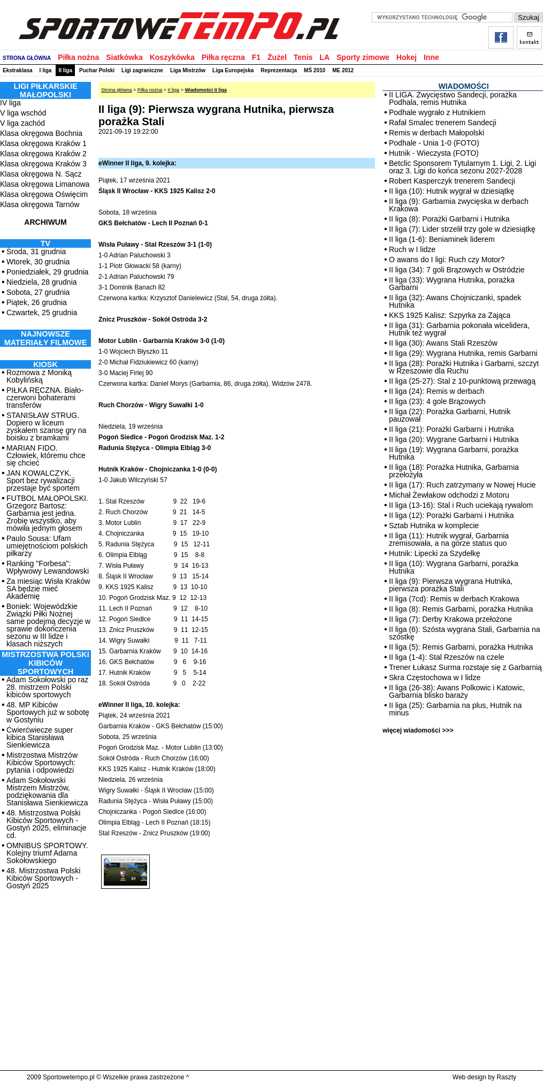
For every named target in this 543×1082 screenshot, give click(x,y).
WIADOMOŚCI (463, 86)
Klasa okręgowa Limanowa (44, 184)
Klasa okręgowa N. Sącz (41, 174)
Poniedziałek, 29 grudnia (47, 272)
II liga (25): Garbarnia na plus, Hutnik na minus (455, 709)
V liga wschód (23, 113)
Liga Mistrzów (187, 70)
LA (324, 57)
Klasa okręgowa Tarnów (39, 204)
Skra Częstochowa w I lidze (434, 677)
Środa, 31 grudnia (36, 251)
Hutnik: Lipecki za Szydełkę (434, 553)
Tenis (303, 57)
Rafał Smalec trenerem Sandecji (442, 122)
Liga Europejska (233, 70)
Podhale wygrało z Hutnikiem (437, 112)
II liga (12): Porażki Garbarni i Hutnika (451, 515)
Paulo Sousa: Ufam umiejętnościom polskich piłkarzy (47, 546)
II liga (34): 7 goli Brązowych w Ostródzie (457, 269)
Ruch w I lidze (412, 249)
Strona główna (116, 90)
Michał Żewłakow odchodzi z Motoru (449, 495)
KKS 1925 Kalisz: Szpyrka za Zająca (449, 315)
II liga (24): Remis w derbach (436, 391)
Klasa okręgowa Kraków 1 (43, 143)
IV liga (10, 102)
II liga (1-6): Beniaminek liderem (442, 239)
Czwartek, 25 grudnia (41, 312)
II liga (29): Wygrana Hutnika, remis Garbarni (463, 353)
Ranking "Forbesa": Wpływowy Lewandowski (47, 567)
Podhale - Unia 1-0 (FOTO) (434, 143)
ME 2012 (343, 70)
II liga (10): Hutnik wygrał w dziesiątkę (451, 191)
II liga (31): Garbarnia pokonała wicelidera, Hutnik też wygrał (459, 329)
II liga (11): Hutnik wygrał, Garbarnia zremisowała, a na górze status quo (449, 539)
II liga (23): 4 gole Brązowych (437, 401)
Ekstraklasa (18, 70)
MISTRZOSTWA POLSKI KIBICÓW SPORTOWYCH (45, 663)
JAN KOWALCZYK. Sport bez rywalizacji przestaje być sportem (43, 480)
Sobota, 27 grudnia (38, 292)
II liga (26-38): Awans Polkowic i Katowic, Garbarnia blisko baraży (457, 691)
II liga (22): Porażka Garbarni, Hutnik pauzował (449, 415)
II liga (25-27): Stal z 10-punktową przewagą (462, 381)
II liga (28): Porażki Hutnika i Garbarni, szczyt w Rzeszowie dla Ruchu (464, 367)
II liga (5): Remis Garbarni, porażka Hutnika (461, 647)
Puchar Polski (96, 70)
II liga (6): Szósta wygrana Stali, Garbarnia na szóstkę (464, 633)
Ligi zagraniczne (142, 70)
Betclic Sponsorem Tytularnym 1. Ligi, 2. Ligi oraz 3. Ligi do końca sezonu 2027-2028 (462, 167)
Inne (431, 57)
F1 (256, 57)
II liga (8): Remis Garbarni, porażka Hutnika (461, 609)
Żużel (277, 57)
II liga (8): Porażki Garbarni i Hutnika (449, 219)
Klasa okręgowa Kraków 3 (43, 163)
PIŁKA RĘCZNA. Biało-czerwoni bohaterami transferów (44, 397)
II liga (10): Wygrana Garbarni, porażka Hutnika (453, 567)
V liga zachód (22, 123)
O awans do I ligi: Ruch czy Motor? (446, 259)
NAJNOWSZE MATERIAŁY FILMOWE (45, 338)
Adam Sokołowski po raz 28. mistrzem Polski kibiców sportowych (47, 687)
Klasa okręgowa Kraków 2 (43, 153)
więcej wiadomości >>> (418, 730)
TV (45, 243)
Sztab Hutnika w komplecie (434, 525)
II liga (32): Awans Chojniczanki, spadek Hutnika (455, 301)
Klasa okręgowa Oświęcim (44, 194)
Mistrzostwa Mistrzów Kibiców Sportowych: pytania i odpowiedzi (42, 762)
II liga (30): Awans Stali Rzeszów (443, 343)
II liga (65, 70)
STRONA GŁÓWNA (27, 58)
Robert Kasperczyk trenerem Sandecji (452, 181)
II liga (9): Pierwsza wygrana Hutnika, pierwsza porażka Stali (451, 585)
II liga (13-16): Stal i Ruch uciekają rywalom (461, 505)
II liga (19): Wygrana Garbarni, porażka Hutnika (453, 453)
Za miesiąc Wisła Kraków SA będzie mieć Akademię (48, 588)
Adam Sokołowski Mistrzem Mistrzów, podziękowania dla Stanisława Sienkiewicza (47, 791)
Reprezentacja (279, 70)
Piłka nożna (78, 57)
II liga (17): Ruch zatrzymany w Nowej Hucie (462, 485)
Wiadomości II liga (205, 90)
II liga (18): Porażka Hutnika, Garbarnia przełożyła (454, 471)
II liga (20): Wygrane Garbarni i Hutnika (454, 439)
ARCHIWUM (45, 222)
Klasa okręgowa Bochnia (41, 133)
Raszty (506, 1077)
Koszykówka (172, 57)
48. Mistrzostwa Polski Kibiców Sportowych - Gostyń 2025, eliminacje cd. (46, 824)
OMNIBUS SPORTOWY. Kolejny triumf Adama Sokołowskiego (47, 853)
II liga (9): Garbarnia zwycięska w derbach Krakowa (459, 205)
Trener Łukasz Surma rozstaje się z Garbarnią (465, 667)
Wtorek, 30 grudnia (38, 261)
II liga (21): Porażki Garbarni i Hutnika (451, 429)
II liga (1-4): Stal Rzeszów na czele (446, 657)
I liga (46, 70)
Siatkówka (124, 57)
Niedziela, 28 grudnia (41, 282)
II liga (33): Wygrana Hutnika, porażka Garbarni (452, 284)
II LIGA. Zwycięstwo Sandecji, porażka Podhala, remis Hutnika (453, 98)
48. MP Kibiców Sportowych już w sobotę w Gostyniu (47, 712)
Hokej (406, 57)
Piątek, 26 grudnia (36, 302)
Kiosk (45, 364)
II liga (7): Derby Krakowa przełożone (450, 619)
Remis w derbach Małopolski (436, 132)
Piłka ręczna (223, 57)
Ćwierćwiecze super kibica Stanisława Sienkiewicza (39, 737)
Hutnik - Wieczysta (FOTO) (434, 153)
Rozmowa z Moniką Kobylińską (39, 376)
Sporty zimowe (362, 57)
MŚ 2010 (314, 70)
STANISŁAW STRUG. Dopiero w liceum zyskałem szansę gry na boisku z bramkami (46, 426)
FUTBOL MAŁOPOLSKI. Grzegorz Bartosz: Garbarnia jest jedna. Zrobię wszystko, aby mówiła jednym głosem (47, 513)
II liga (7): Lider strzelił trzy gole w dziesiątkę (462, 229)
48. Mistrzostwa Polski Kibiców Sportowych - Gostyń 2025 (43, 878)
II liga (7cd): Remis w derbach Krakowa (454, 599)
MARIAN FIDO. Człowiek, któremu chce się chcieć (46, 455)
